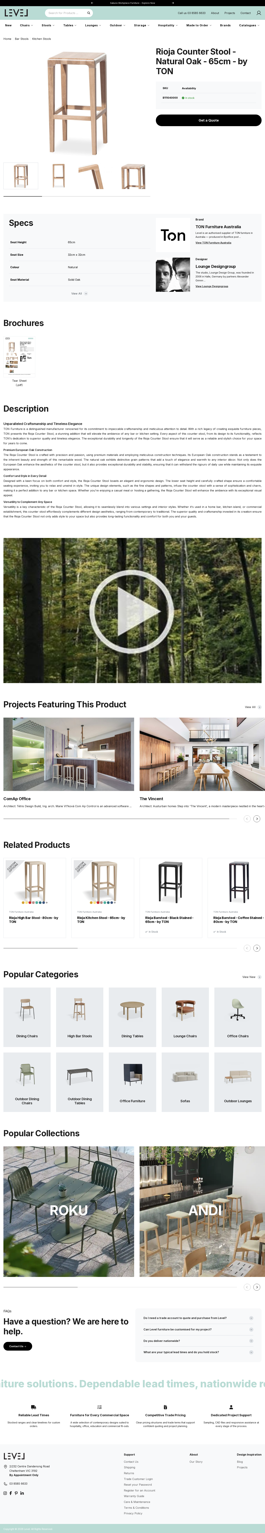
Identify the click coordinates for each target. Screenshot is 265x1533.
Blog (240, 1460)
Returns (129, 1472)
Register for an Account (139, 1489)
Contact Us (17, 1344)
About (215, 13)
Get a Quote (209, 120)
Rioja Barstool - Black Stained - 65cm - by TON (169, 919)
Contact (246, 13)
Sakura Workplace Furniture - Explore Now (132, 3)
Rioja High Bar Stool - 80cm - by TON (33, 918)
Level (27, 1527)
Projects (229, 13)
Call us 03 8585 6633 (191, 13)
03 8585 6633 (18, 1482)
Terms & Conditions (136, 1506)
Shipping (129, 1466)
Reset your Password (138, 1483)
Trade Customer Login (138, 1477)
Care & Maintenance (137, 1500)
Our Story (196, 1460)
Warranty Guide (134, 1494)
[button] (173, 3)
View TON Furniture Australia (213, 242)
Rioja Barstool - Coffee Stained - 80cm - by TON (238, 920)
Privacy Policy (133, 1512)
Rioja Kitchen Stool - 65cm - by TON (101, 918)
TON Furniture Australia (21, 910)
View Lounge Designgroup (212, 286)
